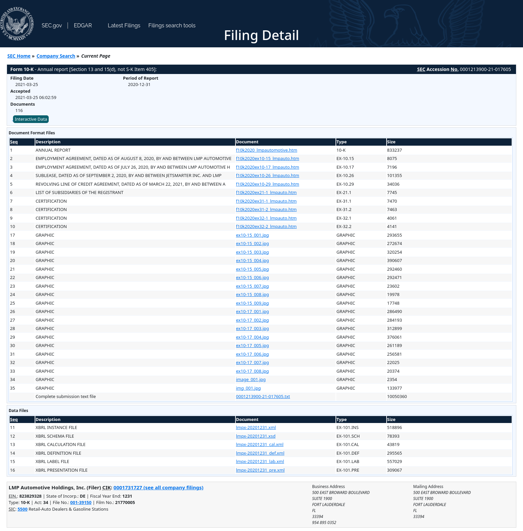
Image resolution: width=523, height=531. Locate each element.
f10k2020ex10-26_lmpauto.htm (267, 175)
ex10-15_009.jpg (252, 303)
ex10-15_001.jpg (252, 235)
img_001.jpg (248, 388)
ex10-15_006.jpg (252, 277)
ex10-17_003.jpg (252, 328)
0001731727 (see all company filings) (158, 487)
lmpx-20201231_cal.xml (260, 444)
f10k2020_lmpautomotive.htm (267, 150)
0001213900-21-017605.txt (263, 396)
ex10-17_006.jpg (252, 354)
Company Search (56, 56)
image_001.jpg (251, 379)
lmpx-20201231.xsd (256, 436)
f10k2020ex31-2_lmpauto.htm (266, 209)
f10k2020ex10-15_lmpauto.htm (267, 158)
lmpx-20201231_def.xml (260, 453)
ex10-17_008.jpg (252, 371)
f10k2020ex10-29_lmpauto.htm (267, 184)
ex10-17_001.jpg (252, 311)
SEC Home (19, 56)
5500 (23, 509)
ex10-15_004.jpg (252, 260)
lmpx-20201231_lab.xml (260, 461)
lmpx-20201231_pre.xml (260, 470)
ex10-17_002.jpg (252, 320)
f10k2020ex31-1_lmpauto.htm (266, 201)
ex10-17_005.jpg (252, 345)
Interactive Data (31, 119)
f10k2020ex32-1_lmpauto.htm (266, 218)
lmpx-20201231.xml (256, 427)
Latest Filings (124, 25)
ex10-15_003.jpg (252, 252)
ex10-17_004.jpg (252, 337)
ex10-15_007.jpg (252, 286)
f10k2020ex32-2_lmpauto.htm (266, 226)
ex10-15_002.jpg (252, 243)
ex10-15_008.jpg (252, 294)
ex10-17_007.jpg (252, 362)
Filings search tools (172, 25)
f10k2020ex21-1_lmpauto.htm (266, 192)
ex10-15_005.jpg (252, 269)
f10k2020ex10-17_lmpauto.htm (267, 167)
